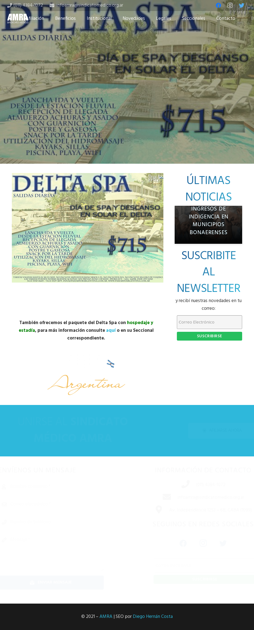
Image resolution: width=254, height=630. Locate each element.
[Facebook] (218, 5)
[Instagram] (230, 5)
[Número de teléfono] (60, 522)
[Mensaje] (60, 552)
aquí (111, 330)
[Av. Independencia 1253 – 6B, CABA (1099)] (152, 510)
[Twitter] (241, 5)
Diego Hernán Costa (153, 616)
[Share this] (109, 134)
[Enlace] (18, 18)
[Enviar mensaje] (60, 583)
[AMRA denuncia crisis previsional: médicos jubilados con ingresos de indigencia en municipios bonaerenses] (208, 225)
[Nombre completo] (60, 486)
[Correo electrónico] (60, 504)
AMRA (105, 616)
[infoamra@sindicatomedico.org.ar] (160, 498)
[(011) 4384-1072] (178, 485)
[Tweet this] (127, 134)
